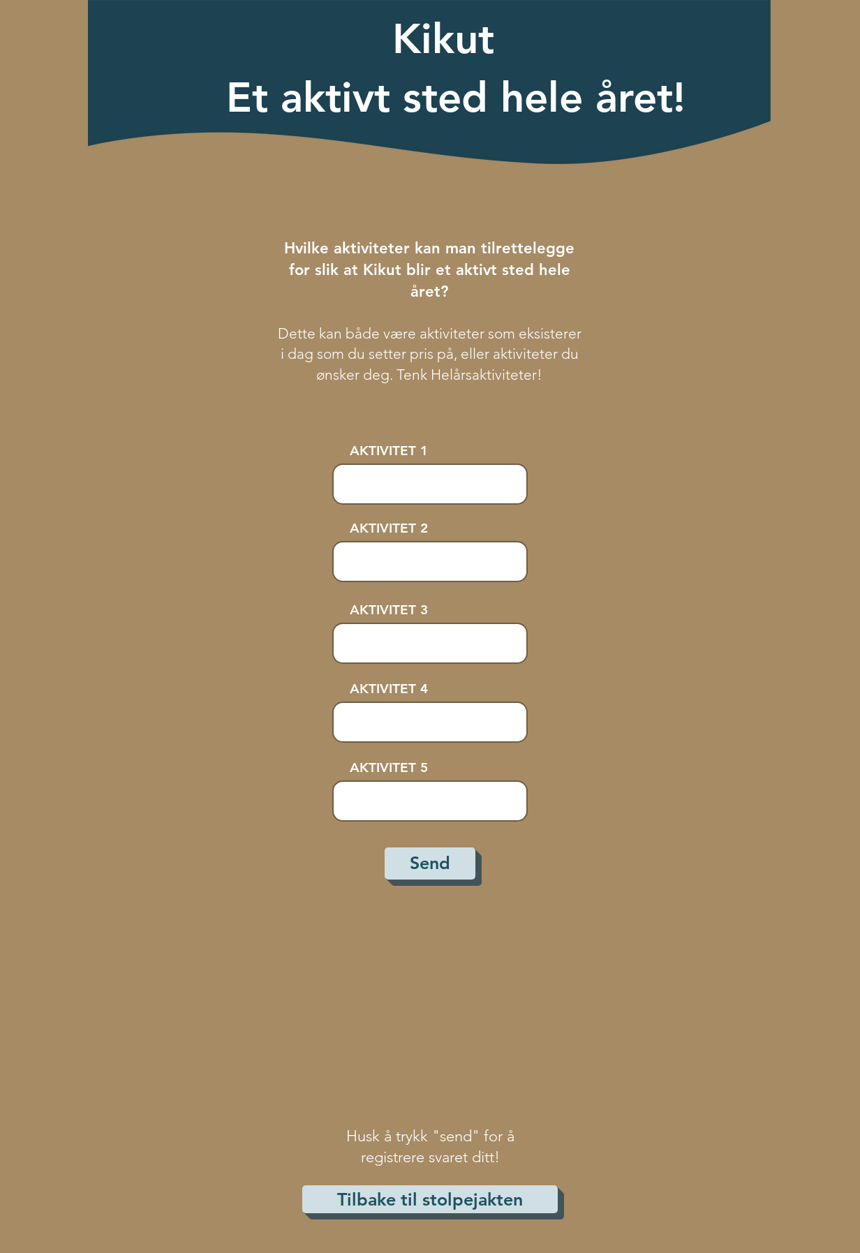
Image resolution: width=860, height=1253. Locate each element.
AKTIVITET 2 (389, 528)
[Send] (430, 863)
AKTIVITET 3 (389, 609)
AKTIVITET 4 (389, 688)
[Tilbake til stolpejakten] (430, 1199)
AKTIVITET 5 (389, 767)
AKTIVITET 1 (389, 450)
